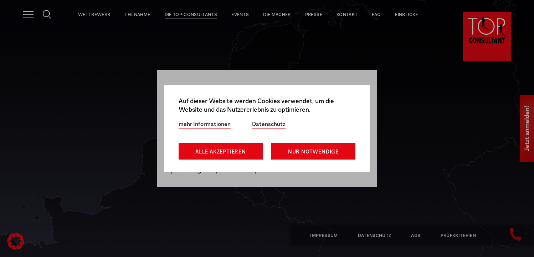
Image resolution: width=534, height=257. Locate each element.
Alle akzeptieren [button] (220, 151)
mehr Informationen (205, 124)
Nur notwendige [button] (313, 151)
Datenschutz (269, 124)
